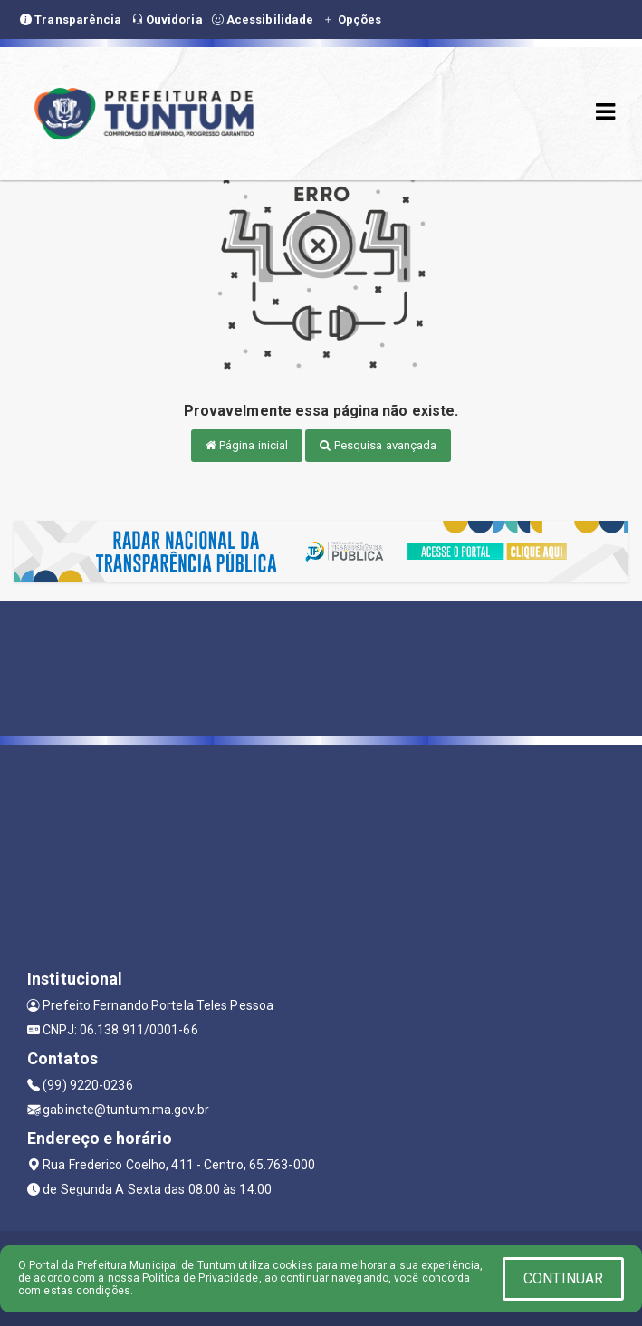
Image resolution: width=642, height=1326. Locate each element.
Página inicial (247, 445)
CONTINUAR (563, 1278)
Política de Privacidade (200, 1278)
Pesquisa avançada (378, 445)
